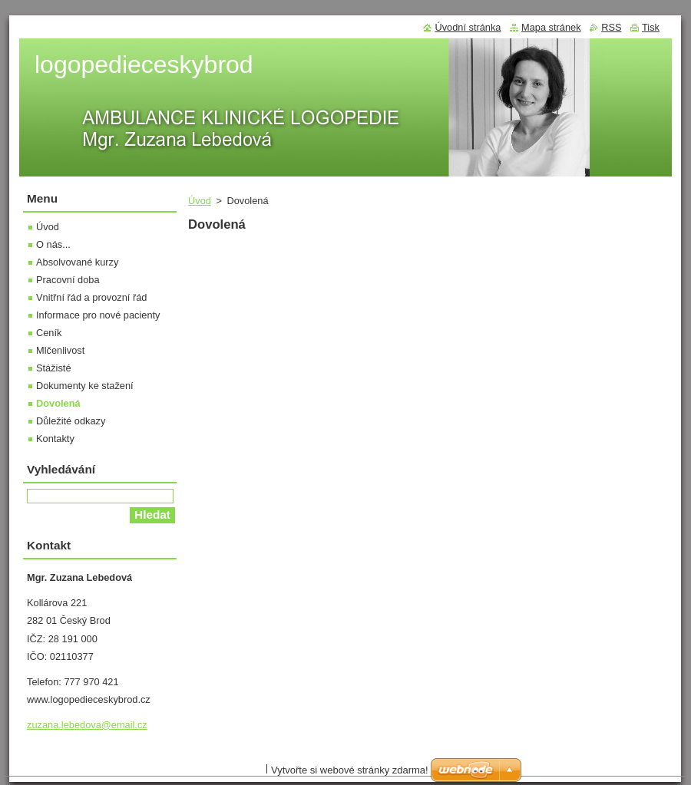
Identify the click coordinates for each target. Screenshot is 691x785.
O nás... (53, 244)
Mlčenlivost (60, 350)
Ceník (48, 332)
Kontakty (55, 438)
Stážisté (53, 368)
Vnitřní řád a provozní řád (91, 297)
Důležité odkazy (70, 421)
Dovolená (58, 403)
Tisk (651, 27)
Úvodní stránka (468, 27)
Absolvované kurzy (77, 262)
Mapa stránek (551, 27)
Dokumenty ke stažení (85, 385)
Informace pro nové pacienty (98, 315)
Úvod (199, 200)
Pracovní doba (68, 279)
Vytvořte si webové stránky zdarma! (349, 770)
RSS (611, 27)
